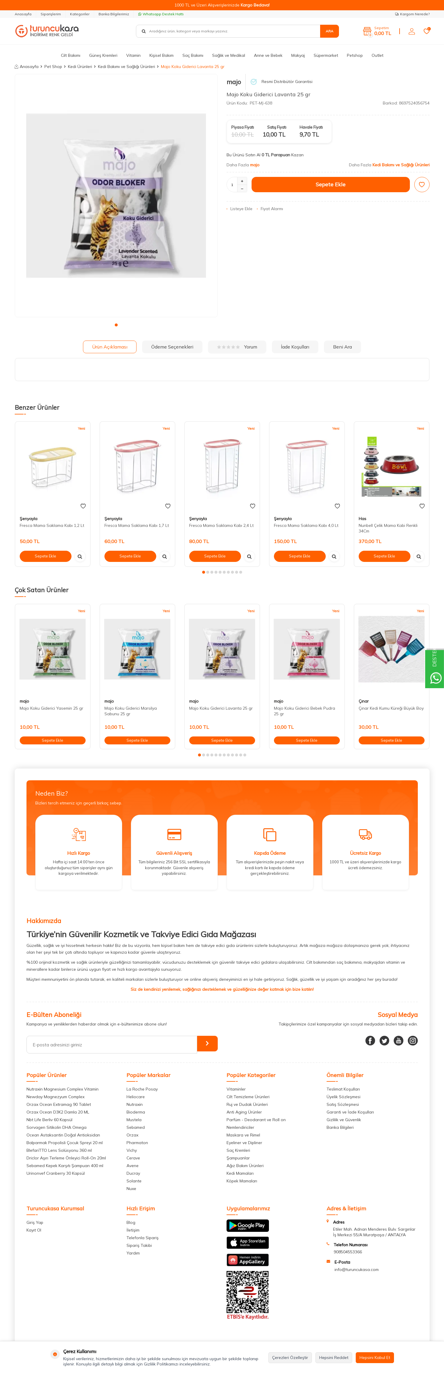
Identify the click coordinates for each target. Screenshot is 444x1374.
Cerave (133, 1158)
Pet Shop (53, 66)
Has (362, 518)
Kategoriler (79, 14)
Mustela (134, 1119)
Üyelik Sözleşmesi (343, 1096)
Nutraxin (135, 1104)
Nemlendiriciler (240, 1127)
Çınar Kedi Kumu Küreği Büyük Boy (391, 708)
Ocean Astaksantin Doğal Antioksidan (63, 1135)
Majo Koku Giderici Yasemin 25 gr (51, 708)
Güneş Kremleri (103, 55)
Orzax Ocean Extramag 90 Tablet (58, 1104)
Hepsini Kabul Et (375, 1357)
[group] (116, 195)
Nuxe (131, 1188)
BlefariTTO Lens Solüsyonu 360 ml (59, 1150)
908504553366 (348, 1251)
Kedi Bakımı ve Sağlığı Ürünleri (126, 66)
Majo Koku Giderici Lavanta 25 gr (221, 708)
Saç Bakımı (192, 55)
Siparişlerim (51, 14)
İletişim (133, 1230)
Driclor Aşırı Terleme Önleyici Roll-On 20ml (66, 1158)
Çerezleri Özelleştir (290, 1357)
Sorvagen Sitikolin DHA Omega (56, 1127)
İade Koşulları (295, 347)
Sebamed (136, 1127)
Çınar (364, 701)
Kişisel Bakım (161, 55)
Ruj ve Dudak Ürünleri (247, 1104)
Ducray (133, 1173)
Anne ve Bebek (268, 55)
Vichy (132, 1150)
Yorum (237, 347)
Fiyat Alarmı (270, 208)
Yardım (133, 1253)
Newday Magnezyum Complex (55, 1096)
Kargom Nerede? (412, 14)
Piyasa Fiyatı (242, 127)
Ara (329, 31)
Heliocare (136, 1096)
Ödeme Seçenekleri (172, 347)
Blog (131, 1222)
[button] (116, 324)
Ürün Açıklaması (109, 347)
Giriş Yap (34, 1222)
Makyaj (298, 55)
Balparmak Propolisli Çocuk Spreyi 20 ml (64, 1142)
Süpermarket (326, 55)
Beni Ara (342, 347)
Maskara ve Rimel (243, 1135)
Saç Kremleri (238, 1150)
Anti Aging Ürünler (244, 1112)
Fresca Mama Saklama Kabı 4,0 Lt (306, 525)
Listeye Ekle (239, 208)
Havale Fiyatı (311, 127)
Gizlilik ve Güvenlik (344, 1119)
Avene (133, 1165)
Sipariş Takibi (139, 1245)
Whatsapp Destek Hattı (161, 14)
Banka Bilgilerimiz (114, 14)
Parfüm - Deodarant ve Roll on (256, 1119)
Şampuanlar (238, 1158)
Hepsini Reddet (333, 1357)
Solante (134, 1181)
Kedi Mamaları (240, 1173)
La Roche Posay (142, 1089)
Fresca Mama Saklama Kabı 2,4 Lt (221, 525)
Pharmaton (137, 1142)
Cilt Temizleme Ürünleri (248, 1096)
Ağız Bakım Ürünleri (245, 1165)
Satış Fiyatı (276, 127)
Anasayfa (23, 14)
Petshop (355, 55)
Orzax (132, 1135)
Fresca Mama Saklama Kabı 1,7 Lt (136, 525)
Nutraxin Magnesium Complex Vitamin (62, 1089)
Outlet (377, 55)
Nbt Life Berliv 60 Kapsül (49, 1119)
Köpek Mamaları (242, 1181)
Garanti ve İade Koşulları (350, 1112)
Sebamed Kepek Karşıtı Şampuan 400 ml (64, 1165)
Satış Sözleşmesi (343, 1104)
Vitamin (133, 55)
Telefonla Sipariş (143, 1237)
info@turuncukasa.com (357, 1269)
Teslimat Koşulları (343, 1089)
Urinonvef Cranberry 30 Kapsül (55, 1173)
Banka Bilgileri (340, 1127)
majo (234, 82)
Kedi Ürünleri (80, 66)
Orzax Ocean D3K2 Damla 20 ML (57, 1112)
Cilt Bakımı (70, 55)
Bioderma (136, 1112)
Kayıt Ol (33, 1230)
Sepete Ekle (330, 184)
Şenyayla (28, 518)
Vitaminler (236, 1089)
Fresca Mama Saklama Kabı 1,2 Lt (52, 525)
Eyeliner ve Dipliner (244, 1142)
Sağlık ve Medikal (228, 55)
